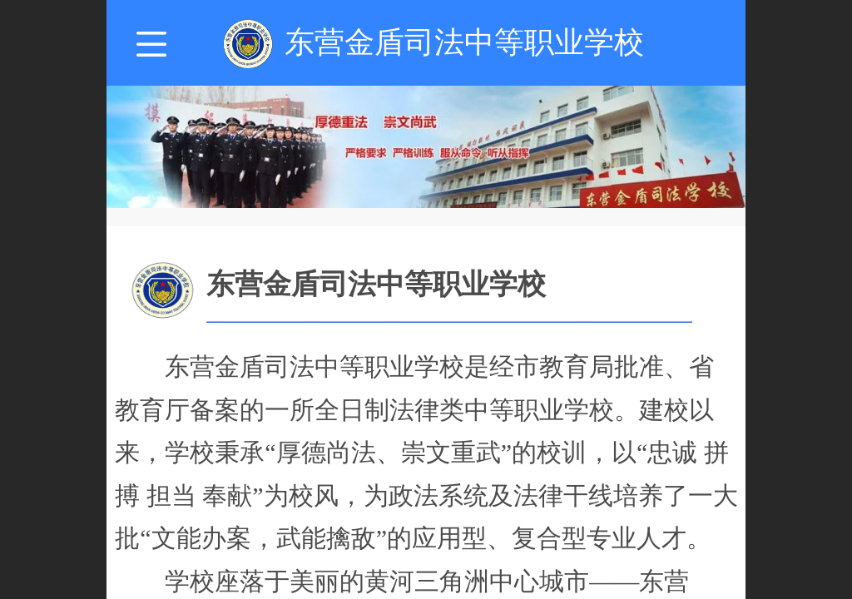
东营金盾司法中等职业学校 (464, 42)
